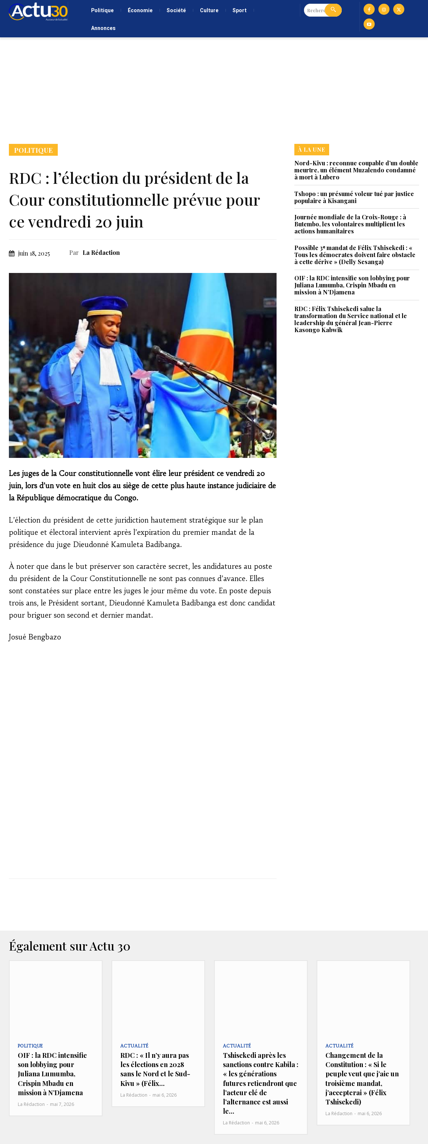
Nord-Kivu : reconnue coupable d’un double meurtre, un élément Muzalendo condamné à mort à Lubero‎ (356, 170)
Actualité (133, 1046)
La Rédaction (101, 252)
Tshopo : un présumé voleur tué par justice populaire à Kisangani (354, 197)
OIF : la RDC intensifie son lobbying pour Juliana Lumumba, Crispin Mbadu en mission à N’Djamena (352, 285)
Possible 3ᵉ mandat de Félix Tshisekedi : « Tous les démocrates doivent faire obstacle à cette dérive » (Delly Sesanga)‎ (354, 255)
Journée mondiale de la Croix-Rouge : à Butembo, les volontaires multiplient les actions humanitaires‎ (350, 224)
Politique (33, 150)
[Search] (333, 10)
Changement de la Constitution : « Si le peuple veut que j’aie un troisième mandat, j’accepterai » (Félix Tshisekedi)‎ (362, 1078)
